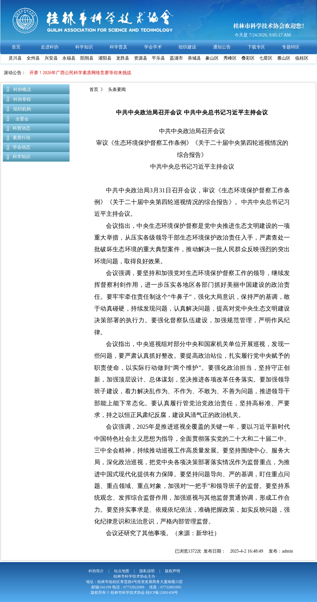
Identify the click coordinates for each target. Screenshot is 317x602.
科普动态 (21, 128)
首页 (93, 89)
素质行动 (21, 137)
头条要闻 (116, 89)
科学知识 (21, 156)
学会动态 (21, 147)
